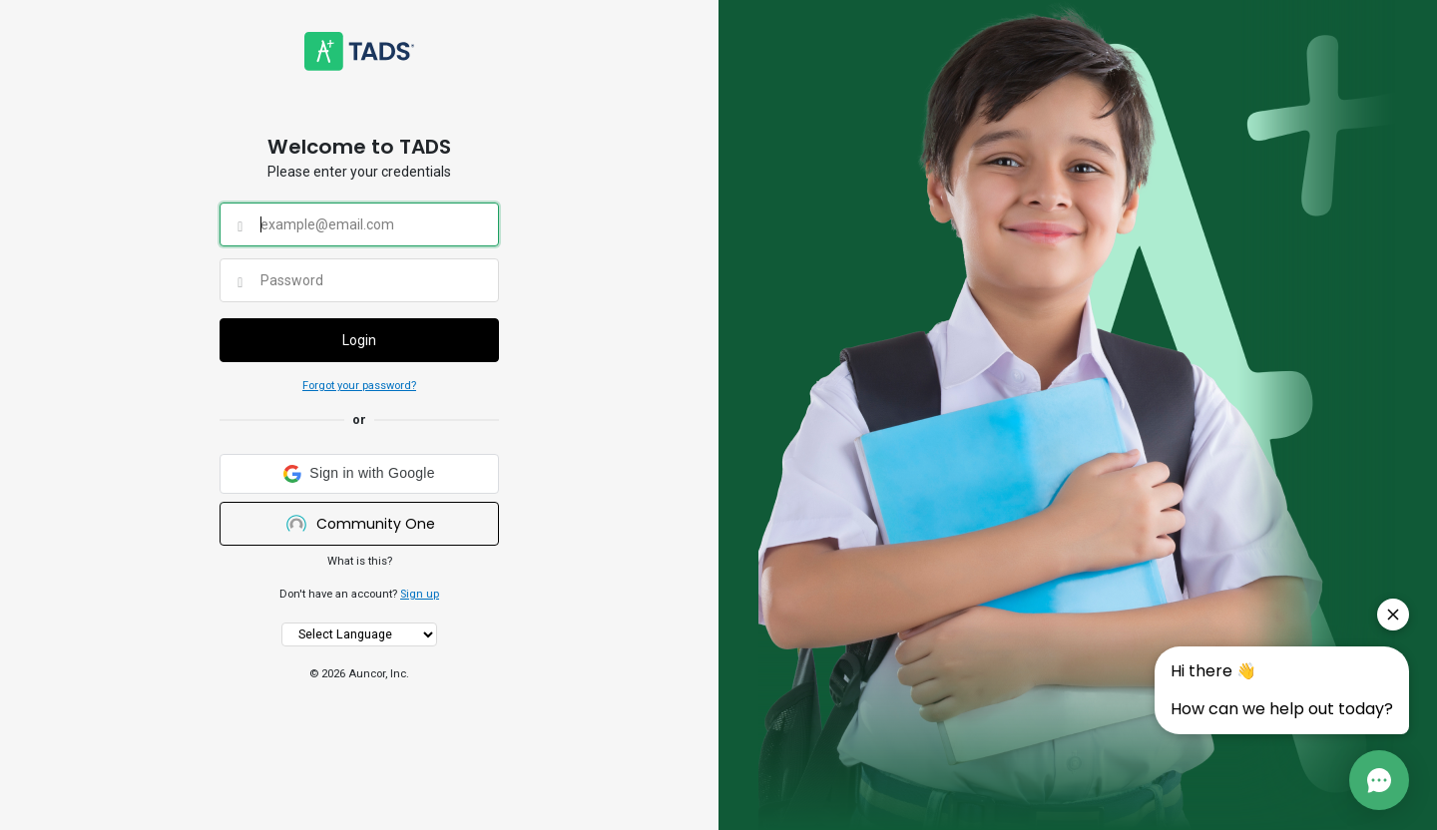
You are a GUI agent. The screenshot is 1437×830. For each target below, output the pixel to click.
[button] (359, 474)
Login (359, 340)
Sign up (419, 594)
